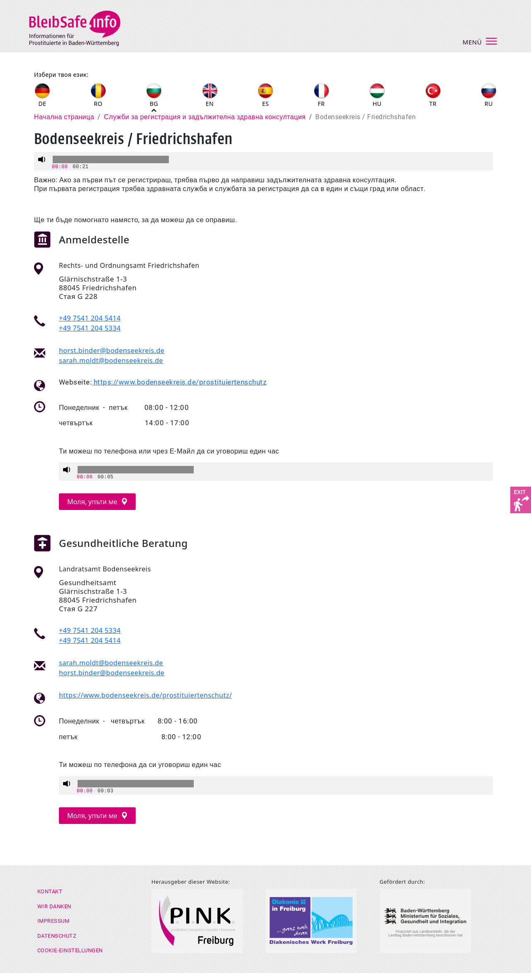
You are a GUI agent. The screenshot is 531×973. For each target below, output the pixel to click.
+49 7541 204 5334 (90, 328)
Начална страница (64, 117)
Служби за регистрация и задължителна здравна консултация (205, 117)
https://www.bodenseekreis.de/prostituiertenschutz (179, 382)
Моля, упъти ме (93, 501)
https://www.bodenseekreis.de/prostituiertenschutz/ (145, 695)
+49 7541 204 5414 (90, 318)
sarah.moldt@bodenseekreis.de (111, 360)
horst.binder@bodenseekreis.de (111, 350)
